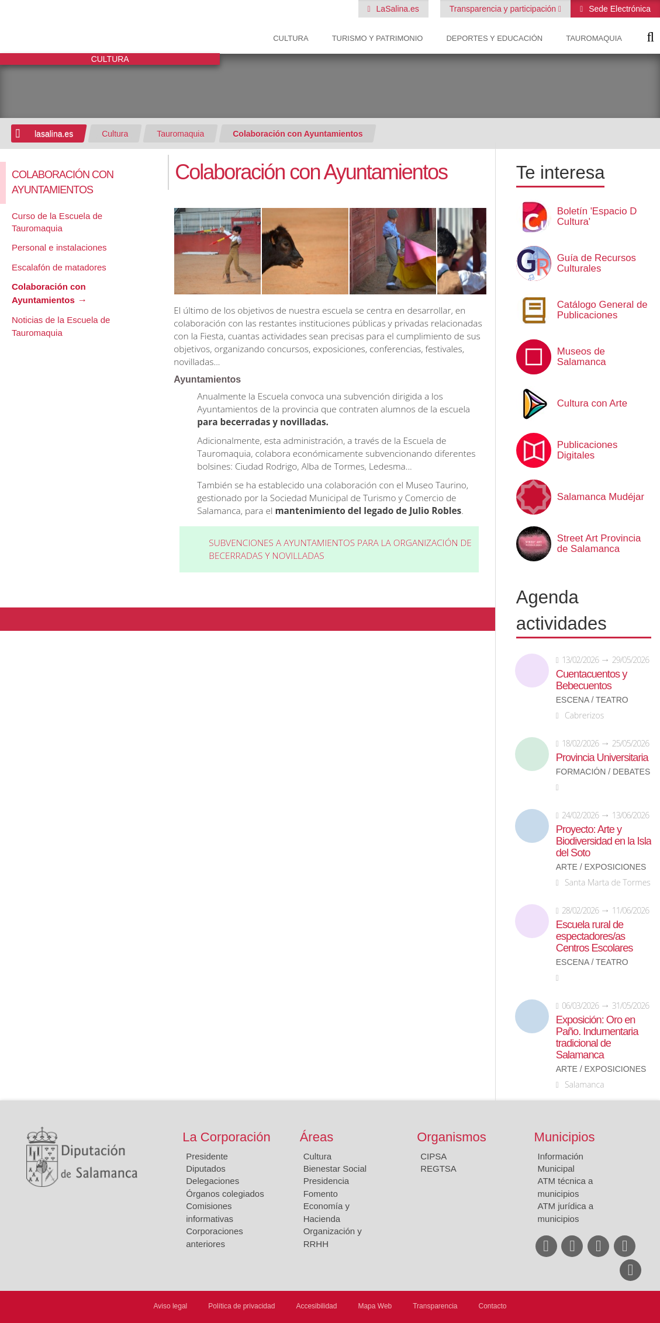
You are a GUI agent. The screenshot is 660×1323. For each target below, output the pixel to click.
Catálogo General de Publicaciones (602, 310)
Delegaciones (212, 1181)
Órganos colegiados (225, 1194)
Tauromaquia (594, 38)
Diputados (206, 1168)
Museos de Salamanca (581, 356)
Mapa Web (375, 1306)
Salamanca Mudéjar (600, 497)
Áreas (316, 1137)
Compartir (14, 619)
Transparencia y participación (504, 8)
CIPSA (433, 1156)
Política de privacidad (241, 1306)
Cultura (290, 38)
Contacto (493, 1306)
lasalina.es (53, 133)
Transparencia (435, 1306)
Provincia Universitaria (602, 757)
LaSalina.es (396, 8)
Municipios (564, 1137)
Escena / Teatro (592, 700)
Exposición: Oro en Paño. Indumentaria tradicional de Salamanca (597, 1037)
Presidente (207, 1156)
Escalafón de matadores (59, 267)
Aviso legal (170, 1306)
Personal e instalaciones (59, 247)
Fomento (320, 1194)
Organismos (451, 1137)
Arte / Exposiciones (601, 867)
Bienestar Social (335, 1168)
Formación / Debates (603, 772)
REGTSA (438, 1168)
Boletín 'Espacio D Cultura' (597, 216)
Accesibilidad (316, 1306)
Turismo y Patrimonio (377, 38)
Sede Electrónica (618, 8)
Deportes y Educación (494, 38)
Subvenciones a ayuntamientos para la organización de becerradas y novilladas (340, 549)
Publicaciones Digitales (587, 450)
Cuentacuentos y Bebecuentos (591, 680)
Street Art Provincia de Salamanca (599, 543)
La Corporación (226, 1137)
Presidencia (326, 1181)
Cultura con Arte (592, 403)
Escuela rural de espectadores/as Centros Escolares (594, 936)
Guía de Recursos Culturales (596, 263)
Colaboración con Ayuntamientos (297, 133)
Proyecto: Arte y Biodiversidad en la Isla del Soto (603, 841)
